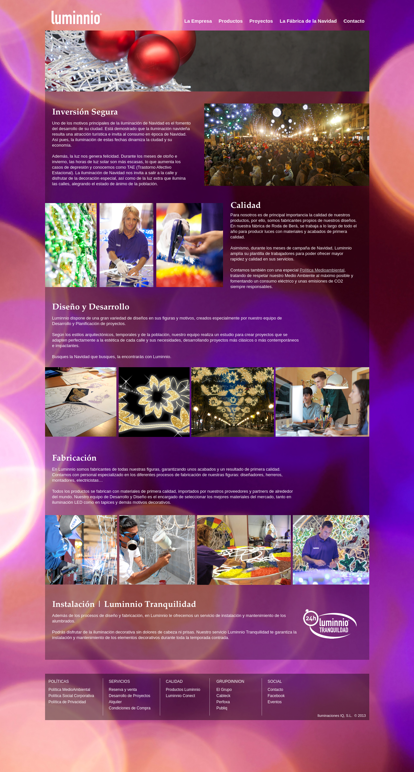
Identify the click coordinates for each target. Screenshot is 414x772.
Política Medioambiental (322, 270)
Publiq (222, 708)
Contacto (354, 21)
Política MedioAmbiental (69, 689)
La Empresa (198, 21)
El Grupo (224, 689)
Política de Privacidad (67, 702)
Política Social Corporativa (71, 696)
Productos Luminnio (183, 689)
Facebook (276, 696)
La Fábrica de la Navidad (308, 21)
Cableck (224, 696)
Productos (230, 21)
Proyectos (261, 21)
